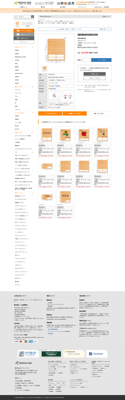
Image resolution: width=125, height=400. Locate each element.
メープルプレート (20, 262)
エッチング (62, 385)
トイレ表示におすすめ (21, 165)
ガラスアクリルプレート (21, 212)
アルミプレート (19, 242)
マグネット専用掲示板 (98, 370)
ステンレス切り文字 (53, 364)
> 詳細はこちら (106, 16)
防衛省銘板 (58, 391)
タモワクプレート (20, 268)
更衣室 (17, 83)
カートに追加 (101, 60)
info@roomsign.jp (81, 4)
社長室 (17, 80)
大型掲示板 (95, 368)
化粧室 (17, 70)
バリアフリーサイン (20, 258)
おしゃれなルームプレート (22, 172)
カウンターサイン (20, 275)
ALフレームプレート (20, 222)
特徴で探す (65, 23)
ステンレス (18, 93)
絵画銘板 (58, 389)
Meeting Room (19, 73)
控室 (16, 63)
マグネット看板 (62, 366)
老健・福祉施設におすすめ (22, 158)
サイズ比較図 (75, 113)
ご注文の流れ (99, 113)
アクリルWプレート (20, 209)
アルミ (17, 96)
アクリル (17, 89)
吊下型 (17, 129)
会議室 (17, 53)
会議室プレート (74, 373)
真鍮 (16, 106)
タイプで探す (51, 23)
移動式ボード (96, 374)
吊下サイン (18, 278)
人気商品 (17, 142)
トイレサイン (74, 368)
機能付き (17, 145)
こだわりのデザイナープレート (23, 149)
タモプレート (18, 265)
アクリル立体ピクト (20, 219)
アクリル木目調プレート (21, 215)
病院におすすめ (74, 371)
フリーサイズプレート (21, 245)
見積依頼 (101, 7)
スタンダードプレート (21, 252)
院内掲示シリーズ (20, 196)
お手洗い (17, 60)
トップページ (41, 19)
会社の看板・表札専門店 (23, 381)
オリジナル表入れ (97, 376)
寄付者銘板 (51, 387)
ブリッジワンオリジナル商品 (23, 135)
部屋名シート (84, 387)
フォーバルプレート (20, 248)
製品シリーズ (41, 21)
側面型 (17, 119)
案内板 (17, 281)
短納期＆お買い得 (20, 178)
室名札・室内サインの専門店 (24, 383)
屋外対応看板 (52, 373)
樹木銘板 (51, 389)
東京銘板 (19, 388)
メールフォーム (93, 4)
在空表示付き (74, 364)
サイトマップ (82, 7)
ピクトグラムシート (75, 385)
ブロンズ (17, 109)
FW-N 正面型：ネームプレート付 (64, 21)
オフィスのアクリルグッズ (22, 185)
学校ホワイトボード (97, 366)
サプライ (17, 285)
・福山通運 (50, 333)
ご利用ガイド (23, 7)
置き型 (17, 126)
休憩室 (17, 76)
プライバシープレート (21, 271)
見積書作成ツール (23, 42)
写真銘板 (51, 391)
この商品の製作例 (50, 113)
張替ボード (103, 368)
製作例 (43, 7)
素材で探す (41, 23)
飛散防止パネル (19, 202)
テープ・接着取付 (20, 139)
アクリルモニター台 (20, 199)
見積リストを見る (94, 78)
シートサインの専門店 (22, 390)
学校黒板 (107, 366)
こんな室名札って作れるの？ (23, 175)
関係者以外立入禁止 (20, 57)
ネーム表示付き (83, 368)
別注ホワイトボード (97, 372)
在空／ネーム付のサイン (21, 155)
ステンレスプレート (20, 235)
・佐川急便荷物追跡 (52, 329)
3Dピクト (17, 255)
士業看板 (60, 373)
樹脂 (16, 99)
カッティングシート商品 (76, 383)
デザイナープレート (20, 206)
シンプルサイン (19, 232)
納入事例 (51, 375)
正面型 (17, 116)
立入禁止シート (74, 387)
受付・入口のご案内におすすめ (23, 181)
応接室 (17, 50)
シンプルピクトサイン (21, 229)
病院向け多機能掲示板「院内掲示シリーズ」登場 (23, 189)
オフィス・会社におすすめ (22, 168)
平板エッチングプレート (21, 238)
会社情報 (62, 7)
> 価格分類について (104, 29)
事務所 (17, 67)
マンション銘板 (52, 368)
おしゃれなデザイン (75, 366)
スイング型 (18, 122)
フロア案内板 (52, 366)
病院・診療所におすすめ (21, 162)
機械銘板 (59, 387)
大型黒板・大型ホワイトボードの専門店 (28, 385)
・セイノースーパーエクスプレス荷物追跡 (58, 331)
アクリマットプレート (21, 225)
